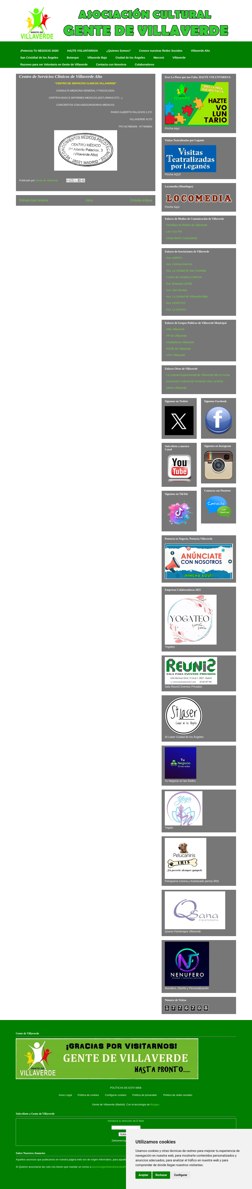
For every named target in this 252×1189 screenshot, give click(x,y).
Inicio (89, 200)
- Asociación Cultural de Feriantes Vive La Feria (194, 381)
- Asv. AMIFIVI (173, 257)
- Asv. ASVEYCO (175, 303)
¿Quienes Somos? (118, 50)
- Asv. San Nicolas (176, 290)
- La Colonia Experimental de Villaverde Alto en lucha (197, 375)
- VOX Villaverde (175, 355)
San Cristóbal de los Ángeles (39, 57)
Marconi (159, 57)
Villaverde (178, 57)
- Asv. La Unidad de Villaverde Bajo (186, 296)
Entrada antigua (141, 200)
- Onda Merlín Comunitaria (181, 238)
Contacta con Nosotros (111, 64)
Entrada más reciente (33, 200)
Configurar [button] (180, 1175)
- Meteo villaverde (176, 387)
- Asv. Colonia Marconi (178, 264)
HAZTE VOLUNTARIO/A (82, 50)
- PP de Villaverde (176, 335)
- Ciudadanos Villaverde (179, 342)
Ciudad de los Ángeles (130, 57)
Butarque (73, 57)
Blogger (154, 1104)
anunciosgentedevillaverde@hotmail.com (115, 1166)
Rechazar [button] (161, 1175)
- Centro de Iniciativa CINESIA (183, 277)
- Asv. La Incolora (175, 309)
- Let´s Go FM (173, 231)
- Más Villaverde (174, 329)
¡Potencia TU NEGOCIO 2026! (39, 50)
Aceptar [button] (143, 1175)
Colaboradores (144, 64)
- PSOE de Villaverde (178, 348)
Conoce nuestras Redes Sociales (160, 50)
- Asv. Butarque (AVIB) (178, 283)
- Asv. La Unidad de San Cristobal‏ (185, 270)
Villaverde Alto (200, 50)
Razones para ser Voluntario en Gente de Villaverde (54, 64)
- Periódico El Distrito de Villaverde (186, 225)
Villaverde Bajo (97, 57)
